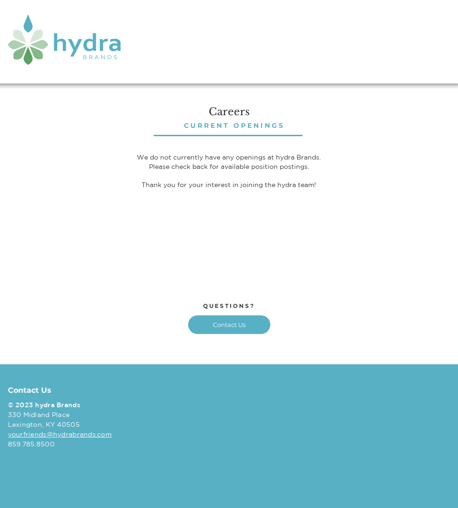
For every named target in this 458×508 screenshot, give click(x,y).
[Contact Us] (229, 324)
